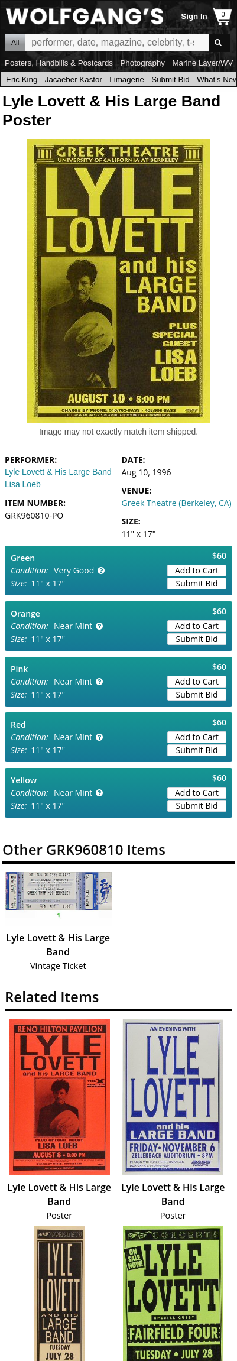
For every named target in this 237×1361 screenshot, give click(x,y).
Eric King (21, 79)
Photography (142, 63)
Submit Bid (170, 79)
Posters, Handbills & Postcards (59, 63)
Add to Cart (197, 570)
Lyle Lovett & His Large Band (58, 472)
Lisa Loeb (23, 484)
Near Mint (73, 625)
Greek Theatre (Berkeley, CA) (177, 502)
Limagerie (126, 79)
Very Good (74, 570)
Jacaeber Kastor (73, 79)
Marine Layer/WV (202, 63)
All (15, 42)
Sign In (194, 16)
